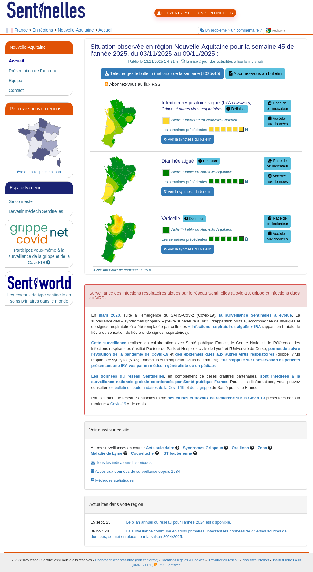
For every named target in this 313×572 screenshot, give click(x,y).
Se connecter (21, 201)
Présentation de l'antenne (33, 70)
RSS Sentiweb (167, 565)
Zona (262, 448)
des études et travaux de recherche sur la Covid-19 (216, 398)
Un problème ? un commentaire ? (231, 30)
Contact (16, 90)
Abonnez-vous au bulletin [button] (255, 73)
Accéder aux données (277, 121)
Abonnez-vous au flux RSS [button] (132, 84)
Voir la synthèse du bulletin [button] (187, 139)
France (21, 30)
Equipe (15, 80)
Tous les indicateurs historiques (121, 462)
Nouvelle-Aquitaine (76, 30)
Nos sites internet (256, 560)
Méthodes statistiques (112, 480)
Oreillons (240, 448)
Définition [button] (236, 109)
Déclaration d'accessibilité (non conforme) (126, 560)
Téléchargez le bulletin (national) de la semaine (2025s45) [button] (162, 73)
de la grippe (200, 387)
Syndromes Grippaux (203, 448)
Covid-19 (117, 403)
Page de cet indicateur (277, 106)
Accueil (105, 30)
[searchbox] (289, 30)
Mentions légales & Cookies (183, 560)
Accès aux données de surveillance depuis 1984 (135, 471)
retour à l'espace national (39, 172)
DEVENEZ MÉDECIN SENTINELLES (195, 13)
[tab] (39, 61)
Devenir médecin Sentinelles (36, 211)
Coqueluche (142, 453)
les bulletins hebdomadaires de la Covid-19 (147, 387)
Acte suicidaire (160, 448)
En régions (42, 30)
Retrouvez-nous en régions (35, 108)
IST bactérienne (177, 453)
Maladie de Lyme (107, 453)
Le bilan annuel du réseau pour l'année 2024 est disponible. (178, 522)
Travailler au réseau (223, 560)
